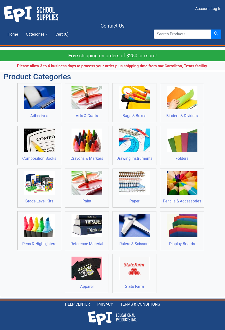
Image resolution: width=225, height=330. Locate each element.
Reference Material (87, 230)
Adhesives (39, 102)
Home (13, 34)
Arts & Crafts (87, 102)
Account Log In (208, 8)
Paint (87, 187)
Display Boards (182, 230)
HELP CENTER (77, 304)
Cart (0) (62, 34)
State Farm (134, 273)
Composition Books (39, 145)
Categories (35, 34)
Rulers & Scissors (134, 230)
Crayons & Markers (87, 145)
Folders (182, 145)
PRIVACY (105, 304)
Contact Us (112, 26)
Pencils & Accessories (182, 187)
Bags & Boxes (134, 102)
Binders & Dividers (182, 102)
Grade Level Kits (39, 187)
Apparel (87, 273)
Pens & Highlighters (39, 230)
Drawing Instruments (134, 145)
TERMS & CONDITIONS (140, 304)
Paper (134, 187)
